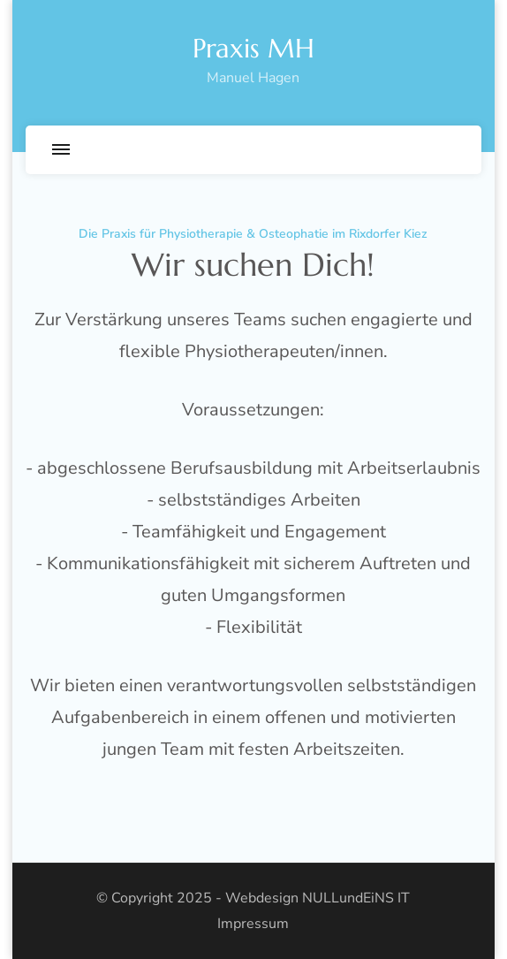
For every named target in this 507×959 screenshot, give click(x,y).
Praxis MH (253, 48)
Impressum (253, 923)
